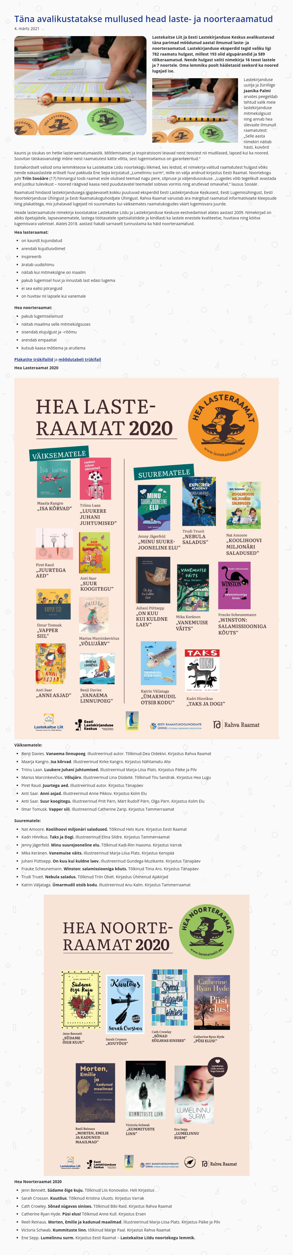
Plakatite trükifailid (33, 359)
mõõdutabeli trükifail (80, 359)
